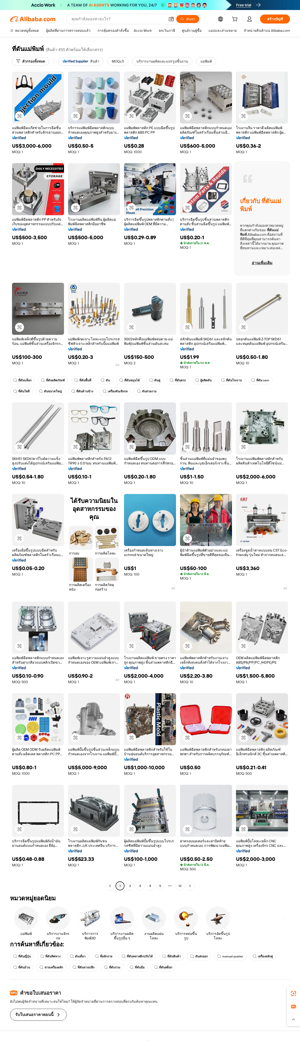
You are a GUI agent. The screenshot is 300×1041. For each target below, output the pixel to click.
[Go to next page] (190, 885)
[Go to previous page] (110, 885)
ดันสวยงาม (146, 391)
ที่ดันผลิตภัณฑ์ (53, 380)
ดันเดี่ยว (78, 956)
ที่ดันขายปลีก (83, 967)
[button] (171, 19)
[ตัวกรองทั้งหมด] (30, 61)
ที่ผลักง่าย (103, 956)
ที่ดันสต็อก (163, 967)
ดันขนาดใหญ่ (50, 391)
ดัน (105, 380)
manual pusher (230, 956)
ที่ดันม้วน (21, 967)
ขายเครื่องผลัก (51, 967)
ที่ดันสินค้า (171, 956)
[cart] (236, 20)
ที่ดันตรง (178, 380)
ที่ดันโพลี (21, 391)
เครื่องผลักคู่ (263, 956)
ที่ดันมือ (137, 967)
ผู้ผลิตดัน (203, 380)
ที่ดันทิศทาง (50, 956)
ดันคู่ (154, 380)
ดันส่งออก (199, 956)
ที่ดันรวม (112, 967)
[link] (293, 993)
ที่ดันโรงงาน (231, 380)
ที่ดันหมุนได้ (129, 380)
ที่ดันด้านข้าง (82, 391)
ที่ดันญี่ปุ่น (22, 956)
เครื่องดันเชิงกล (115, 391)
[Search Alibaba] (118, 19)
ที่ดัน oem (260, 380)
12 (180, 886)
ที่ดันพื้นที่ (82, 380)
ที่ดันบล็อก (22, 380)
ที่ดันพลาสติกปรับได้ (137, 956)
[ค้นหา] (187, 19)
